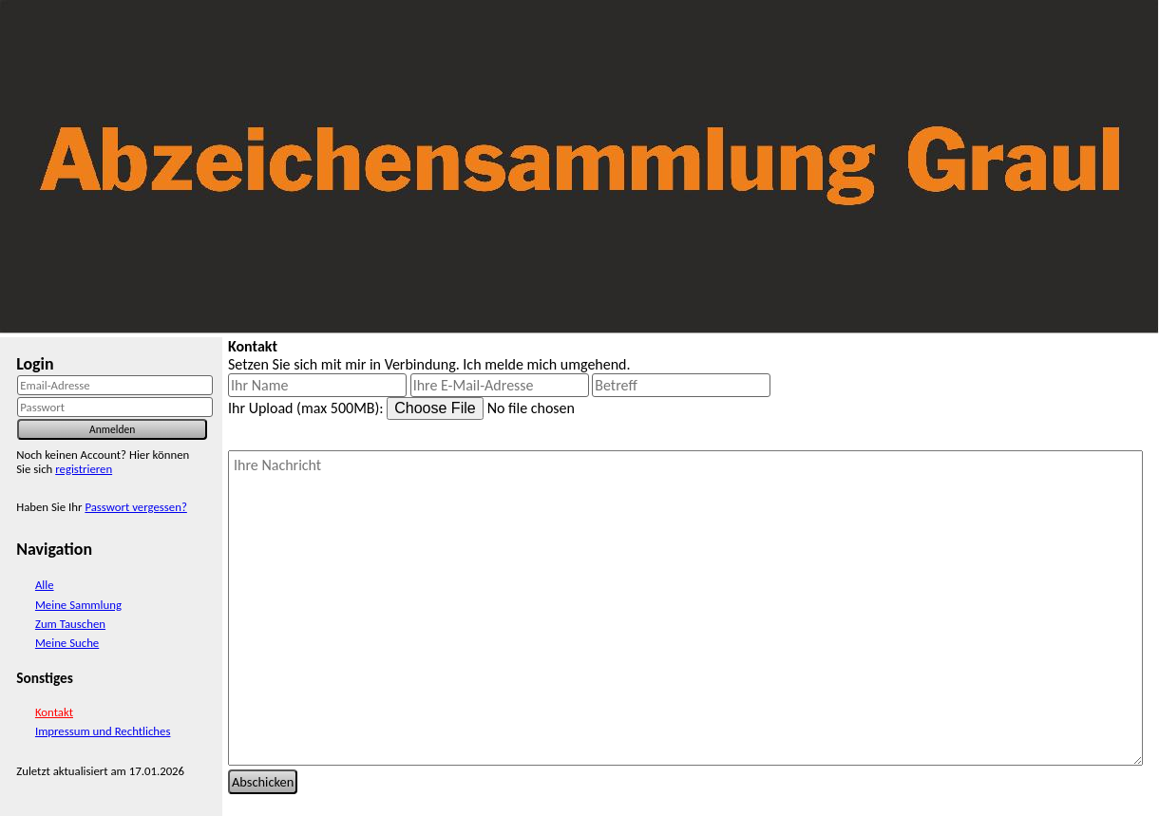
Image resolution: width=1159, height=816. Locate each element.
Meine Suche (67, 643)
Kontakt (54, 712)
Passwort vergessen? (135, 507)
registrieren (83, 469)
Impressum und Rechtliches (103, 731)
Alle (44, 585)
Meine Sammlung (78, 605)
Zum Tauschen (70, 624)
